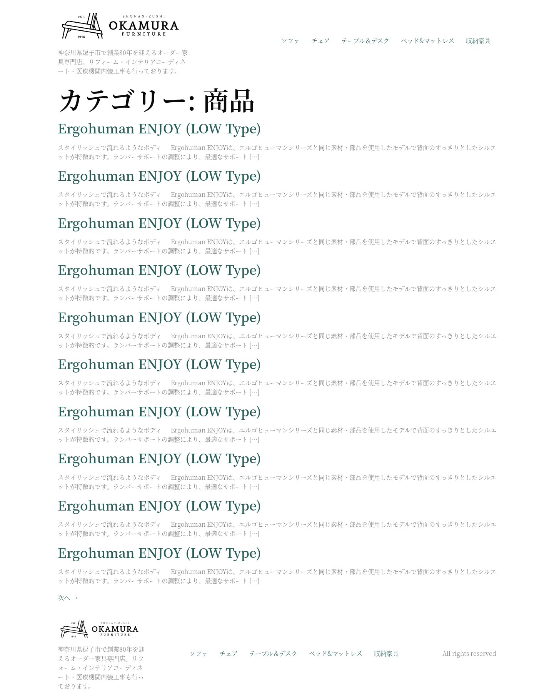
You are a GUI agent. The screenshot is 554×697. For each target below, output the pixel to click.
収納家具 (478, 40)
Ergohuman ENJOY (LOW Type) (159, 127)
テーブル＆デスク (365, 40)
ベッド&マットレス (427, 40)
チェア (320, 40)
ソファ (290, 40)
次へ (68, 597)
